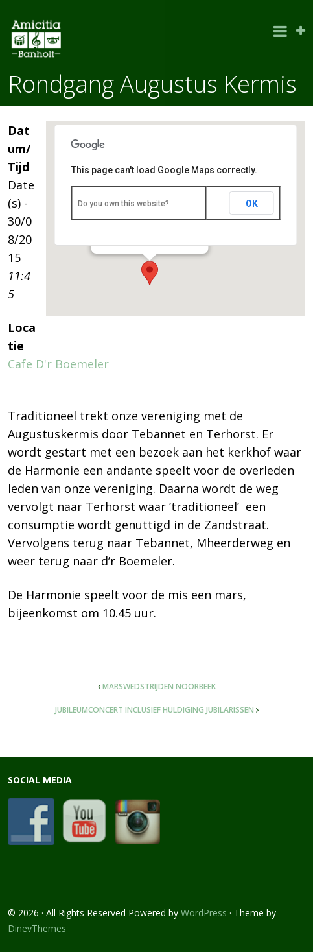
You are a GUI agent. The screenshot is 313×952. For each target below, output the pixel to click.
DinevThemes (37, 928)
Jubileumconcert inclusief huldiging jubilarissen (154, 709)
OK (252, 203)
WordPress (204, 913)
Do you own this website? (123, 203)
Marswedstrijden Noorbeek (159, 686)
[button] (149, 273)
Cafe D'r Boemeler (58, 364)
